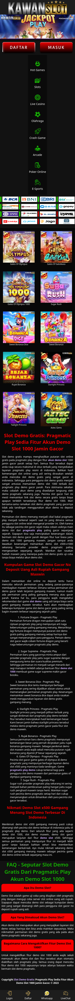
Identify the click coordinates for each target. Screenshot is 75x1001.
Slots (37, 83)
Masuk (56, 47)
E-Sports (37, 185)
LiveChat (65, 995)
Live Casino (37, 100)
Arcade (37, 151)
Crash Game (37, 134)
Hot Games (37, 66)
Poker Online (37, 168)
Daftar (18, 47)
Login (9, 995)
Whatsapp (47, 995)
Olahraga (37, 117)
